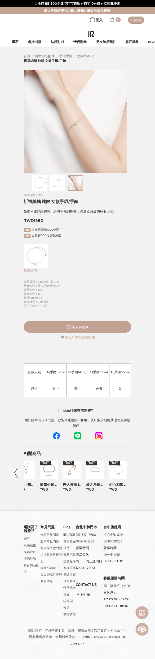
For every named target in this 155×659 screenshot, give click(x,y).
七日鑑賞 (67, 630)
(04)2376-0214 (113, 535)
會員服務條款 (65, 637)
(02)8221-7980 (86, 535)
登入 (96, 20)
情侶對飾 (80, 42)
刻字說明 (30, 270)
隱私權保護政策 (40, 637)
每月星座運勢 (69, 544)
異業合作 (100, 630)
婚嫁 (66, 594)
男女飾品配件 (106, 42)
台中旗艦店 (112, 527)
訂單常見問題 (49, 541)
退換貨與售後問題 (51, 558)
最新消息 (69, 554)
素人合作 (117, 630)
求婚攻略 (69, 614)
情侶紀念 (69, 588)
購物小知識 (48, 568)
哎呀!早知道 (68, 604)
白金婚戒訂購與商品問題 (51, 577)
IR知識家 (69, 535)
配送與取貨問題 (51, 548)
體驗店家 (69, 574)
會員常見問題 (49, 535)
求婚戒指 (34, 42)
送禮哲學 (69, 581)
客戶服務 (132, 42)
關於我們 (35, 630)
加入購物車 (77, 327)
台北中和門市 (86, 527)
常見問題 (51, 630)
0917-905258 (85, 541)
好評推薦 (69, 568)
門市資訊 (136, 20)
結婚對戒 (57, 42)
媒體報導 (69, 561)
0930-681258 (112, 541)
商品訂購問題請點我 (77, 337)
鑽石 (15, 42)
